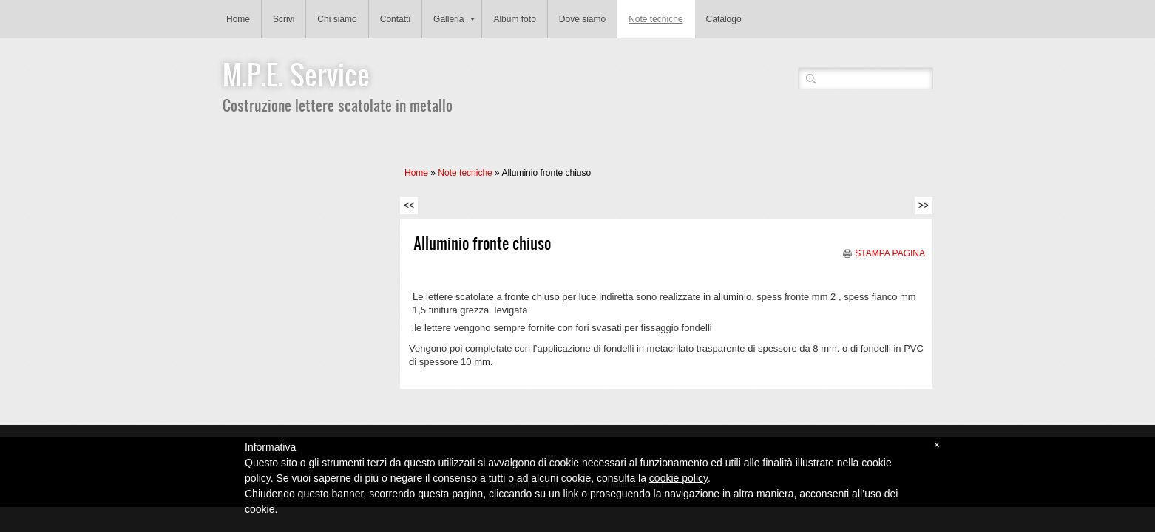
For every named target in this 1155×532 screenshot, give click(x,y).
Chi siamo (336, 19)
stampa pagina (890, 253)
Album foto (514, 19)
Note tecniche (655, 19)
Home (238, 19)
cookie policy (678, 478)
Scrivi (283, 19)
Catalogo (724, 19)
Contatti (395, 19)
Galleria (454, 19)
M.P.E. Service (296, 74)
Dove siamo (582, 19)
